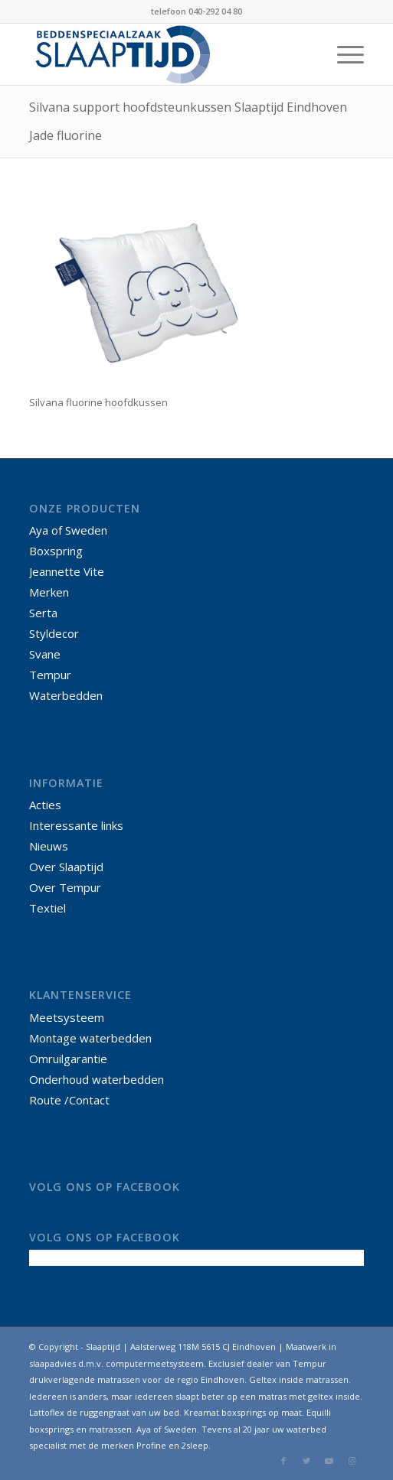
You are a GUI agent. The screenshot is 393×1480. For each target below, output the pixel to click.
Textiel (47, 908)
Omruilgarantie (68, 1058)
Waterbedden (66, 695)
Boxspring (56, 550)
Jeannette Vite (66, 571)
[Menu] (343, 54)
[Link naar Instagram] (352, 1460)
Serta (43, 612)
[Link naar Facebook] (283, 1460)
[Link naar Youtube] (329, 1460)
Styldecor (54, 633)
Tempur (50, 674)
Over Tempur (65, 887)
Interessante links (76, 825)
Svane (45, 654)
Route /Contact (69, 1100)
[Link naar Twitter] (306, 1460)
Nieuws (48, 846)
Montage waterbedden (90, 1038)
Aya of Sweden (68, 530)
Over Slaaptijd (66, 866)
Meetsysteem (66, 1017)
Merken (49, 592)
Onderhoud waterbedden (96, 1079)
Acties (45, 804)
